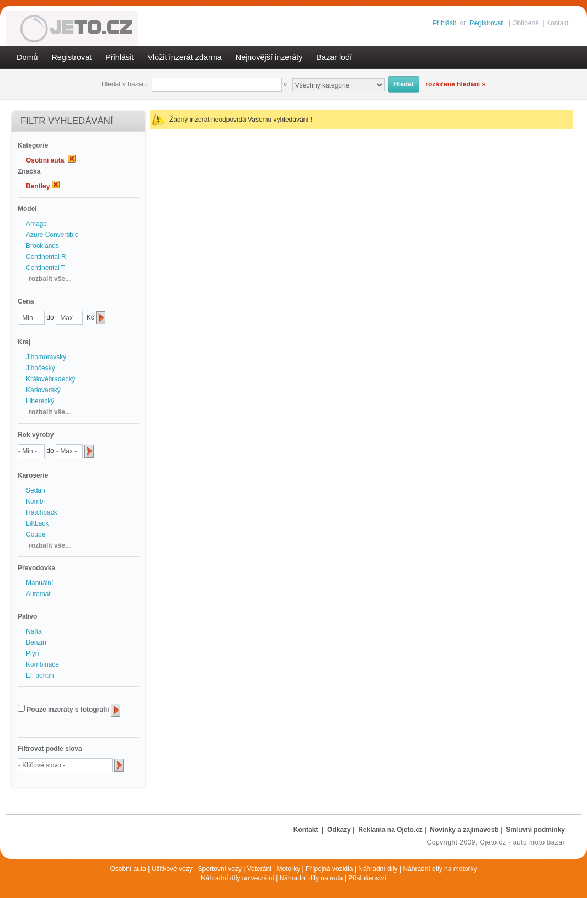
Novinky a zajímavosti (464, 830)
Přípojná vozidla (329, 869)
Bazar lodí (334, 57)
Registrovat (486, 23)
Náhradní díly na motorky (440, 869)
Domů (27, 57)
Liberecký (40, 401)
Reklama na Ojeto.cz (390, 830)
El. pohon (40, 675)
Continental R (46, 257)
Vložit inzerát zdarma (184, 57)
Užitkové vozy (172, 869)
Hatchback (41, 512)
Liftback (37, 523)
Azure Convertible (52, 235)
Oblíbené (525, 23)
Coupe (35, 534)
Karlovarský (43, 390)
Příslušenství (367, 878)
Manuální (39, 583)
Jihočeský (40, 368)
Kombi (35, 501)
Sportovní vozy (220, 869)
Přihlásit (444, 23)
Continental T (45, 268)
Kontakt (557, 23)
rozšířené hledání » (455, 84)
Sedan (35, 490)
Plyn (32, 653)
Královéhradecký (50, 379)
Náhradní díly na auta (311, 878)
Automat (38, 594)
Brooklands (42, 246)
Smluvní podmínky (535, 830)
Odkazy (339, 830)
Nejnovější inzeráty (269, 57)
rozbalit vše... (50, 279)
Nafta (34, 631)
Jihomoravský (46, 357)
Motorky (289, 869)
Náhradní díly (377, 869)
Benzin (36, 642)
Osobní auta (128, 869)
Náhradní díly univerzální (237, 878)
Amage (36, 224)
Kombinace (42, 664)
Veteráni (259, 869)
